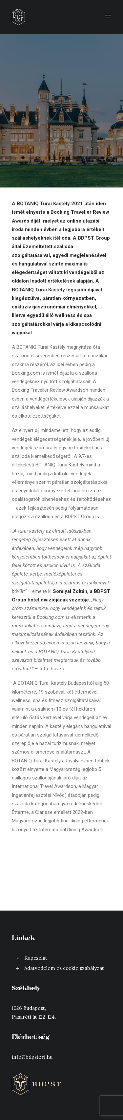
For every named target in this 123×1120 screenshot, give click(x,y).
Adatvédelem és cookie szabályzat (64, 968)
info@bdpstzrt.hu (32, 1057)
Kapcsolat (35, 958)
